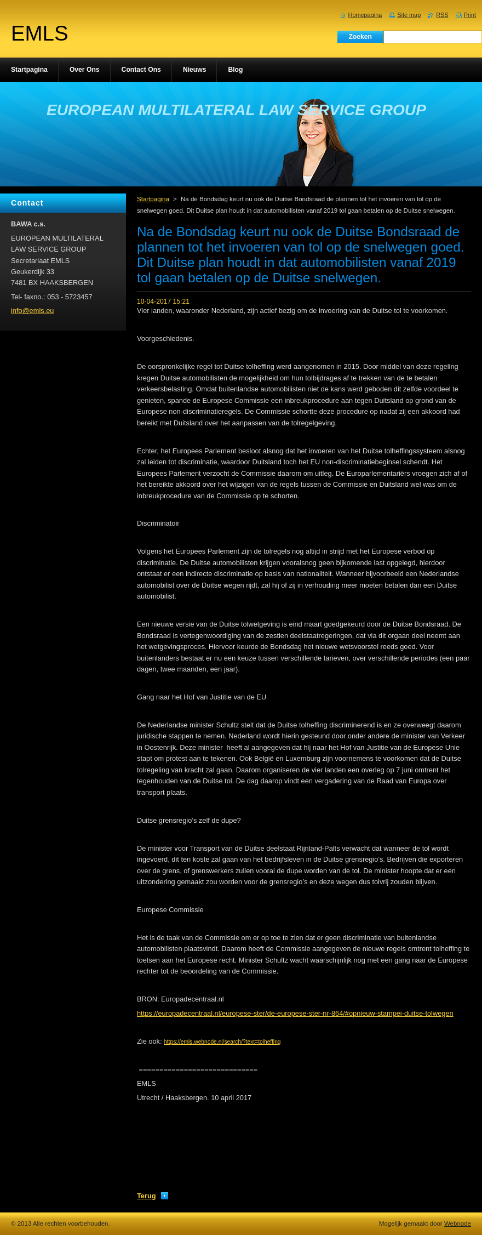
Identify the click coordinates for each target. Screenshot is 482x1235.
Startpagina (153, 199)
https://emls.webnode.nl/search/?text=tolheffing (222, 1042)
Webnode (457, 1223)
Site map (409, 15)
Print (470, 15)
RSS (442, 15)
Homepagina (365, 15)
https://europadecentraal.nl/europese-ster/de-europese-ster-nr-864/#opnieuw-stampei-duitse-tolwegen (295, 1013)
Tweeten (235, 1180)
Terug (146, 1196)
